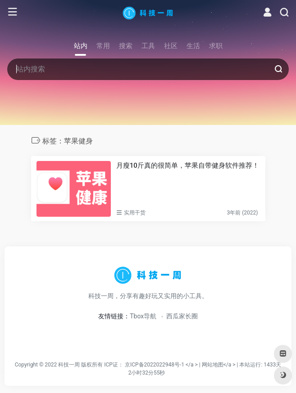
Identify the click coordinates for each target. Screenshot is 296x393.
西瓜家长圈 (182, 316)
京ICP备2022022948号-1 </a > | (163, 365)
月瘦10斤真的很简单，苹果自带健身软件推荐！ (187, 165)
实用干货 (135, 213)
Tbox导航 (143, 316)
